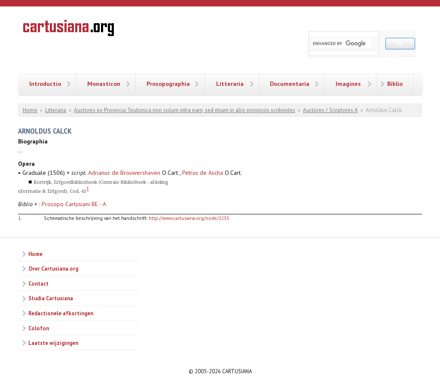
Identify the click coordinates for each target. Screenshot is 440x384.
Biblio (395, 84)
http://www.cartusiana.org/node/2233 (189, 218)
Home (30, 110)
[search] (342, 43)
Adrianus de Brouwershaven (124, 173)
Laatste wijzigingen (53, 342)
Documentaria (289, 84)
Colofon (38, 328)
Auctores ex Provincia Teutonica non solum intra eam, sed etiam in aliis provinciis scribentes (184, 110)
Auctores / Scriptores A (330, 110)
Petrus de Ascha (202, 173)
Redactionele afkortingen (60, 313)
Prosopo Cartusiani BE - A (74, 204)
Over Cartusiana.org (53, 268)
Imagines (348, 84)
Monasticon (103, 84)
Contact (38, 283)
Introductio (45, 84)
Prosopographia (168, 84)
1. (19, 218)
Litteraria (230, 84)
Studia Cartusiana (50, 298)
